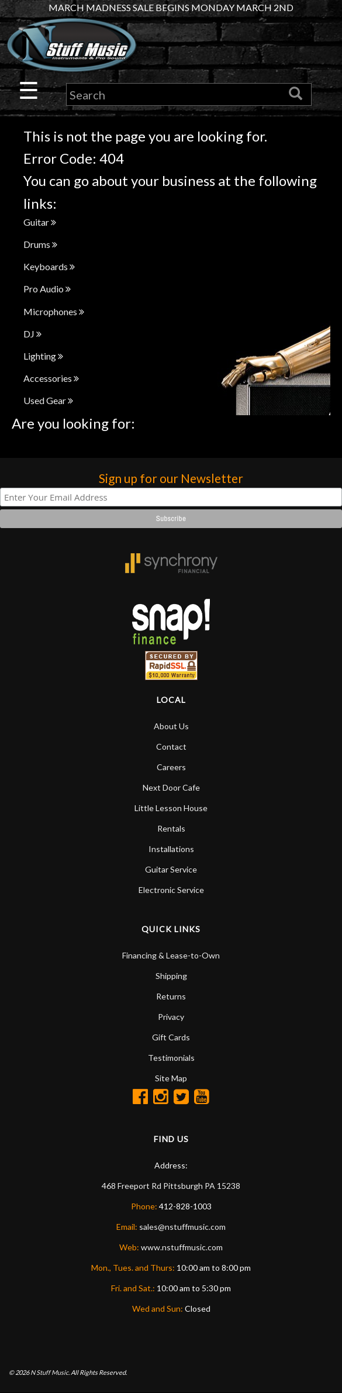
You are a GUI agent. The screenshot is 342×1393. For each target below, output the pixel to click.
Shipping (171, 976)
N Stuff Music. (50, 1372)
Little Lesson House (171, 808)
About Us (171, 726)
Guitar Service (171, 869)
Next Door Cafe (171, 787)
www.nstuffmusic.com (182, 1247)
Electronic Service (171, 890)
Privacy (171, 1017)
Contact (171, 746)
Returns (171, 996)
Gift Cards (171, 1037)
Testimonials (171, 1058)
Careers (171, 767)
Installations (171, 849)
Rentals (171, 828)
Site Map (171, 1078)
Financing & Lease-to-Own (171, 955)
